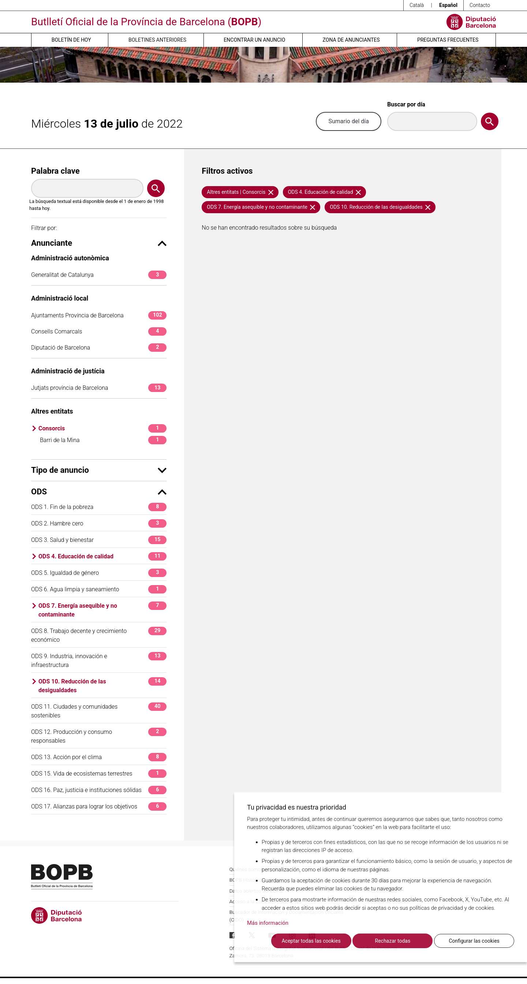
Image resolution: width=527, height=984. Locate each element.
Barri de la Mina (103, 440)
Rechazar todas (393, 941)
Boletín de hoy (71, 40)
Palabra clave (55, 171)
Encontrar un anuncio (254, 40)
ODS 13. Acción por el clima (99, 757)
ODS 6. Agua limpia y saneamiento (99, 589)
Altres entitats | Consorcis (240, 192)
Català (417, 5)
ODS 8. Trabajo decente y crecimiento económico (99, 635)
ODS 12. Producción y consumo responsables (99, 736)
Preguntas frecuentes (447, 40)
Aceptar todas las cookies (311, 941)
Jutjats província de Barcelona (99, 388)
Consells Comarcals (99, 331)
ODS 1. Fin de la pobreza (99, 507)
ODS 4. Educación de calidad (102, 556)
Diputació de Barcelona (99, 347)
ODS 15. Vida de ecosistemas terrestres (99, 773)
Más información (267, 923)
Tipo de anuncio (99, 470)
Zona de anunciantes (351, 40)
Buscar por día (406, 104)
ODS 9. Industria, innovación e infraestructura (99, 660)
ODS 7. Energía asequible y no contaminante (102, 610)
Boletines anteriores (157, 40)
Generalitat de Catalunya (99, 275)
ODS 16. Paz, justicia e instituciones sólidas (99, 790)
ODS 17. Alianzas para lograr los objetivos (99, 806)
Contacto (480, 5)
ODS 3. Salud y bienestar (99, 540)
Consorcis (102, 428)
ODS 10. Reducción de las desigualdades (102, 685)
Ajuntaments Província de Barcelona (99, 315)
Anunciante (99, 243)
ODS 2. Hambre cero (99, 523)
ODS (99, 491)
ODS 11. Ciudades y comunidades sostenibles (99, 710)
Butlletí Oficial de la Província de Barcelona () (146, 22)
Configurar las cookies (474, 941)
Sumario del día (348, 121)
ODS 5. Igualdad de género (99, 573)
